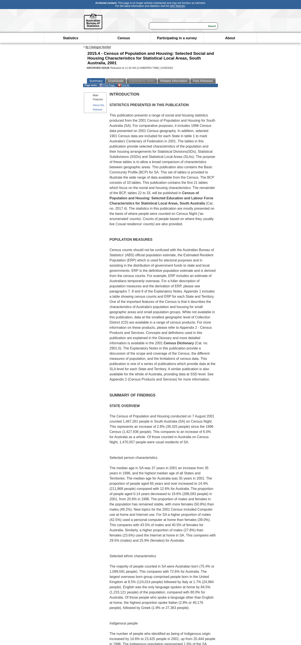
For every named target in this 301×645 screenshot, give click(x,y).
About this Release (98, 107)
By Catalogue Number (98, 47)
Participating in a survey (177, 38)
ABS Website (177, 6)
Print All (123, 85)
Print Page (107, 85)
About (230, 38)
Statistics (70, 38)
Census (124, 38)
